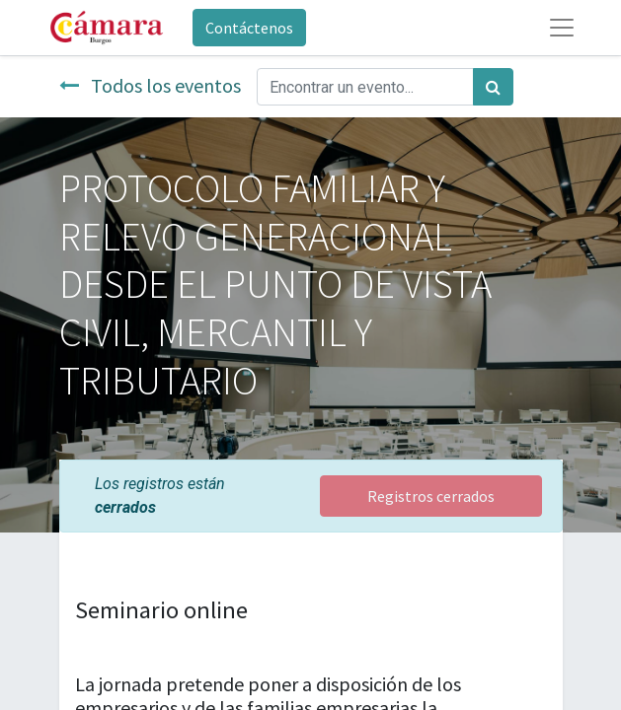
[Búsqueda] (493, 87)
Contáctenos (249, 27)
